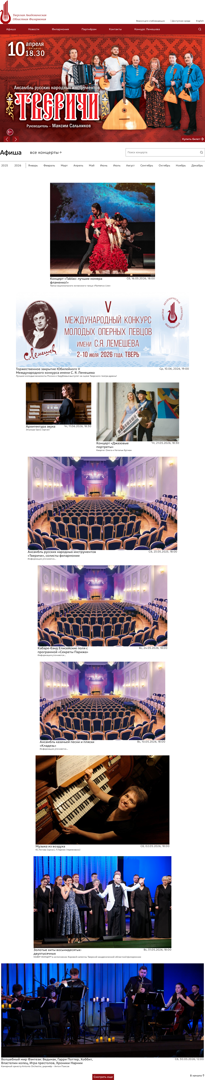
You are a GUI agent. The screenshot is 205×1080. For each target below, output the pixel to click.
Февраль (49, 165)
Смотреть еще (103, 1076)
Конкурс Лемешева (147, 29)
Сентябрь (146, 165)
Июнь (104, 165)
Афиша (11, 29)
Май (91, 165)
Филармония (60, 29)
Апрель (78, 165)
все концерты (46, 152)
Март (64, 165)
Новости (33, 29)
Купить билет (193, 139)
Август (130, 165)
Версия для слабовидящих (150, 21)
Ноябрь (181, 165)
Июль (117, 165)
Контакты (115, 29)
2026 (17, 165)
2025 (4, 165)
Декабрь (197, 165)
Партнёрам (89, 29)
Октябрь (164, 165)
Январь (33, 165)
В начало (197, 1075)
